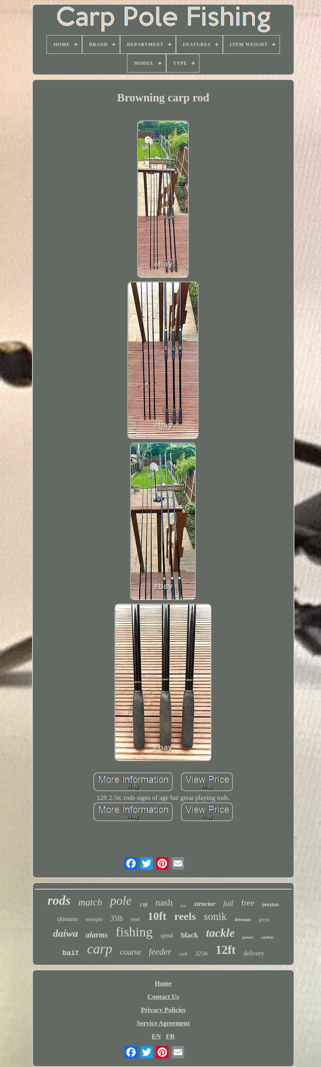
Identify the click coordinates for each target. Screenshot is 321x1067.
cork (183, 954)
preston (270, 904)
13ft (143, 904)
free (247, 902)
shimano (67, 919)
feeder (160, 952)
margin (94, 919)
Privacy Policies (163, 1010)
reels (185, 916)
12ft (225, 950)
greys (264, 919)
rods (59, 900)
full (228, 903)
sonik (215, 916)
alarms (97, 935)
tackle (220, 932)
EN (156, 1036)
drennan (243, 919)
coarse (130, 952)
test (183, 906)
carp (99, 949)
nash (163, 902)
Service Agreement (163, 1023)
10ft (156, 916)
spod (166, 935)
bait (71, 953)
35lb (117, 918)
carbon (267, 937)
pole (120, 900)
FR (170, 1036)
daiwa (65, 933)
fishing (134, 932)
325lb (201, 954)
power (247, 937)
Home (163, 983)
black (189, 935)
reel (135, 919)
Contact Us (163, 996)
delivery (254, 953)
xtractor (204, 903)
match (90, 902)
